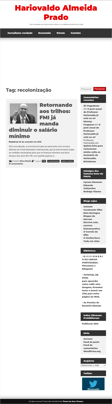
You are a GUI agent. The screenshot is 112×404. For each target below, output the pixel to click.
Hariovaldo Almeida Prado (56, 12)
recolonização (53, 161)
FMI (43, 161)
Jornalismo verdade (20, 33)
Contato (76, 33)
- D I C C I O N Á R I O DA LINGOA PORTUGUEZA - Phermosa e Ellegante (92, 262)
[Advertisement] (56, 59)
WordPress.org (92, 351)
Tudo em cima (92, 241)
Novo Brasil (25, 161)
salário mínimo (67, 161)
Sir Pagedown (91, 105)
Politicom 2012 (90, 323)
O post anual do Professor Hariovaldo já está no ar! (92, 130)
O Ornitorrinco (92, 238)
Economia (44, 33)
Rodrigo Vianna (92, 191)
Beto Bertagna (92, 213)
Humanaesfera (92, 228)
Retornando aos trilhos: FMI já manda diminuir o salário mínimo (40, 120)
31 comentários (16, 164)
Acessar (88, 339)
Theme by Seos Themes (73, 401)
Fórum (61, 33)
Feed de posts (91, 342)
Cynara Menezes (93, 182)
